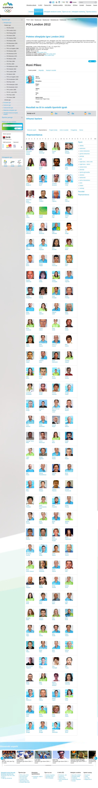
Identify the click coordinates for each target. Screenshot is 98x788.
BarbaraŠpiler (28, 618)
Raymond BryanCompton (28, 201)
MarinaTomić (67, 651)
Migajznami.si (88, 779)
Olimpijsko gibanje (31, 5)
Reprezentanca (43, 130)
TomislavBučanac (54, 184)
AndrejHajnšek (67, 280)
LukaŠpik (66, 602)
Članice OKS (47, 5)
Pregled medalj (53, 130)
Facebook (87, 775)
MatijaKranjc (28, 409)
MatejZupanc (41, 715)
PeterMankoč (28, 425)
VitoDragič (67, 232)
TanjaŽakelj (66, 715)
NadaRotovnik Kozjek (54, 539)
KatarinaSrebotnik (41, 570)
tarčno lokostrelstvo (85, 180)
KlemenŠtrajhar (41, 618)
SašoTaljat (27, 634)
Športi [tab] (80, 142)
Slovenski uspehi (31, 130)
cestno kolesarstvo (85, 151)
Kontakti (82, 5)
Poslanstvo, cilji (62, 775)
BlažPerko (27, 474)
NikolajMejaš (54, 425)
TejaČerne (27, 216)
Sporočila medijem (76, 775)
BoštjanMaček (67, 409)
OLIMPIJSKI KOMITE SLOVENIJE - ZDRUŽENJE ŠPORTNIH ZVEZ (8, 8)
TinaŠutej (53, 618)
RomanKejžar (28, 361)
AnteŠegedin (28, 586)
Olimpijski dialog (76, 776)
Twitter (53, 2)
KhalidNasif (66, 441)
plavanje (82, 169)
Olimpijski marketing (78, 11)
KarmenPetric (54, 474)
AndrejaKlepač (67, 361)
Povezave (88, 5)
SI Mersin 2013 (23, 779)
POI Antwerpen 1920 (12, 84)
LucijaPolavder (28, 506)
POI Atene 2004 (11, 35)
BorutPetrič (66, 474)
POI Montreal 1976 (12, 53)
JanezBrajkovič (28, 184)
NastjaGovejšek (54, 280)
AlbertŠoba (40, 602)
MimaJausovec (28, 329)
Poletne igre (7, 25)
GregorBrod (41, 184)
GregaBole (40, 168)
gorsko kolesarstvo (85, 153)
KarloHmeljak (54, 297)
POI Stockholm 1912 (12, 87)
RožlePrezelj (28, 522)
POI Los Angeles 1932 (12, 77)
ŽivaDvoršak (54, 248)
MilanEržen (27, 264)
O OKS (40, 5)
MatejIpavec (28, 313)
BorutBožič (53, 168)
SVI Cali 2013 (23, 778)
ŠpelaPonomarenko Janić (43, 507)
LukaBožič (66, 168)
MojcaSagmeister (68, 538)
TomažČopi (67, 216)
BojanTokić (40, 651)
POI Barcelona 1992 (12, 43)
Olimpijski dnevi (50, 776)
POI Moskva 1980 (11, 51)
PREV (2, 758)
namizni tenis (83, 167)
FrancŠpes (53, 602)
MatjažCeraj (67, 184)
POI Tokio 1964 (11, 61)
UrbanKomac (67, 377)
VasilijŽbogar (41, 731)
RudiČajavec (54, 200)
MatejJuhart (66, 329)
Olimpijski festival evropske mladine (10, 113)
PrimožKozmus (54, 393)
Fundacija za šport (57, 2)
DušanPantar (54, 457)
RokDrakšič (28, 248)
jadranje (82, 156)
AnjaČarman (67, 200)
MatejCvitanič (41, 200)
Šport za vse (66, 11)
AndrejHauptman (29, 297)
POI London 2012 (11, 30)
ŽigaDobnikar (54, 232)
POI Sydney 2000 (11, 38)
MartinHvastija (67, 297)
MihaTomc (53, 651)
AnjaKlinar (27, 377)
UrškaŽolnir (66, 731)
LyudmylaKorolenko (29, 393)
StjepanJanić (54, 313)
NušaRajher (41, 522)
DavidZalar (27, 715)
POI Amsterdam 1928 (12, 79)
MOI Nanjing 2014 (24, 780)
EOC (67, 2)
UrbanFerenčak (54, 264)
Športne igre (38, 11)
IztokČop (53, 216)
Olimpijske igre (7, 22)
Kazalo (95, 5)
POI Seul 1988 (10, 46)
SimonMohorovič (42, 441)
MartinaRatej (67, 522)
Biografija (41, 70)
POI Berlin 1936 (11, 74)
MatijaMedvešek (42, 425)
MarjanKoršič (41, 393)
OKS (32, 19)
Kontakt (74, 780)
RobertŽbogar (28, 731)
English (74, 2)
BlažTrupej (66, 667)
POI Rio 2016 (10, 28)
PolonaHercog (41, 297)
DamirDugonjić (41, 248)
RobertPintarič (41, 490)
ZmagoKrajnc (67, 393)
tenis (81, 183)
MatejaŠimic (67, 586)
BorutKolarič (54, 377)
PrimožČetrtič (41, 216)
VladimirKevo (41, 361)
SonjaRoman (28, 538)
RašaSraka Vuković (30, 570)
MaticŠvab (66, 618)
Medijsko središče (58, 5)
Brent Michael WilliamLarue (55, 410)
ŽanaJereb (53, 329)
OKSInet (75, 5)
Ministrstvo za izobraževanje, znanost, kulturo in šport (59, 2)
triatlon (81, 185)
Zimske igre (7, 100)
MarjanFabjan (41, 264)
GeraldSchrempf (41, 152)
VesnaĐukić (66, 248)
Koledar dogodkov (50, 775)
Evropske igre (7, 102)
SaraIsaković (41, 313)
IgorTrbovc (41, 667)
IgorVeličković (28, 699)
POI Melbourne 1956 (12, 66)
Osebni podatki (32, 70)
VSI (95, 139)
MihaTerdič (53, 634)
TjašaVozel (66, 699)
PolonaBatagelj (67, 152)
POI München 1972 (12, 56)
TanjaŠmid (27, 602)
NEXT (95, 758)
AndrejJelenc (41, 329)
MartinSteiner (54, 570)
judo (81, 159)
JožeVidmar (41, 699)
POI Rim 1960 (10, 64)
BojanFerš (66, 264)
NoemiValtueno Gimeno (54, 684)
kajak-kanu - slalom (85, 164)
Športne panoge (7, 117)
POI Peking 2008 (11, 33)
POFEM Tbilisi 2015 (25, 782)
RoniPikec (27, 490)
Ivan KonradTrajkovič (29, 667)
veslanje (82, 188)
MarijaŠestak (41, 586)
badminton (82, 148)
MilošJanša (66, 313)
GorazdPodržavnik (68, 490)
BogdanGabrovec (28, 280)
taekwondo (83, 177)
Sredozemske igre (8, 107)
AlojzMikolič (67, 425)
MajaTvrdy (40, 683)
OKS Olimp (68, 5)
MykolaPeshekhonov (42, 474)
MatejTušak (27, 683)
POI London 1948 (11, 71)
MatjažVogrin (54, 699)
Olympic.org (63, 2)
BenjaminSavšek (28, 554)
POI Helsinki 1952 (11, 69)
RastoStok (66, 570)
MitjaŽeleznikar (55, 731)
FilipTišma (27, 651)
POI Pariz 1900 (11, 95)
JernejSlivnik (67, 554)
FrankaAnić (54, 152)
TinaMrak (53, 441)
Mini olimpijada (49, 778)
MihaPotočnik (54, 506)
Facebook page (51, 2)
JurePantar (67, 457)
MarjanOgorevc (41, 457)
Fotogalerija (74, 130)
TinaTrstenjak (54, 667)
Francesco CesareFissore (29, 153)
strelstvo (82, 175)
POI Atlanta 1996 (11, 40)
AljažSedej (40, 554)
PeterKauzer (41, 345)
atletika (82, 145)
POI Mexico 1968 (11, 58)
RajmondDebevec (28, 232)
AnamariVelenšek (67, 683)
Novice (81, 130)
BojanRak (53, 522)
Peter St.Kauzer (54, 345)
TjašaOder (27, 457)
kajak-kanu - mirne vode (86, 161)
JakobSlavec (54, 554)
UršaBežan (28, 168)
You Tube (87, 778)
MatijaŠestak (54, 586)
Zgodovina (61, 776)
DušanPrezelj (67, 506)
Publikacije (74, 778)
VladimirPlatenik (54, 490)
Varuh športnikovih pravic (63, 780)
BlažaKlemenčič (55, 361)
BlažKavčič (67, 345)
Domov (31, 11)
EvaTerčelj (41, 634)
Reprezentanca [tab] (83, 195)
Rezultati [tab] (81, 191)
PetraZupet (53, 715)
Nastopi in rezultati (51, 70)
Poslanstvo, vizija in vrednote (37, 777)
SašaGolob (40, 280)
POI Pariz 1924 (11, 82)
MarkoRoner (40, 538)
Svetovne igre (7, 105)
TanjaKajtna (28, 345)
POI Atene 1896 (11, 97)
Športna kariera (91, 11)
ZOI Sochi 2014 (24, 776)
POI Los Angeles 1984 (12, 48)
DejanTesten (67, 634)
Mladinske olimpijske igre (10, 110)
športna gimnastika (85, 172)
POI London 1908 (11, 89)
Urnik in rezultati (64, 130)
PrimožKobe (41, 377)
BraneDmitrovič (41, 232)
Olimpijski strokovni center (52, 11)
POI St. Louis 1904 (12, 92)
